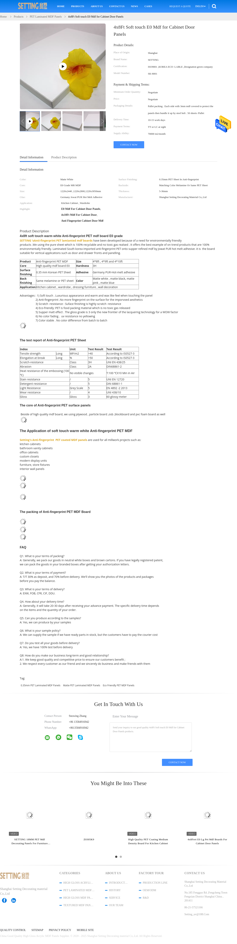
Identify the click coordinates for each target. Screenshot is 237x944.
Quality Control (13, 930)
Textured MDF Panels (79, 905)
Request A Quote (180, 6)
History (115, 890)
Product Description (64, 157)
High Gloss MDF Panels (79, 897)
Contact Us (116, 6)
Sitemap (37, 930)
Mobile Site (85, 930)
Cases (148, 6)
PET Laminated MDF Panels (79, 890)
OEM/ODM (149, 890)
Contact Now (128, 144)
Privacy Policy (60, 930)
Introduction (118, 882)
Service (114, 897)
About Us (97, 6)
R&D (146, 897)
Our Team (116, 905)
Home (61, 6)
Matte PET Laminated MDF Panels (81, 685)
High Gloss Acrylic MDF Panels (79, 882)
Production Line (155, 882)
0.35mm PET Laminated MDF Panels (40, 685)
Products (77, 6)
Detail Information (31, 157)
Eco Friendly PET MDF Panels (118, 685)
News (134, 6)
